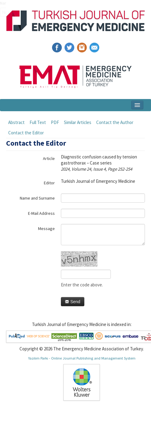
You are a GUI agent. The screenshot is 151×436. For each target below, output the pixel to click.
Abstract (16, 122)
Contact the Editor (26, 133)
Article (49, 158)
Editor (49, 183)
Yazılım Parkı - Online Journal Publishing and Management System (81, 358)
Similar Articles (77, 122)
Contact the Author (114, 122)
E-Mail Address (41, 213)
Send (72, 301)
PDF (55, 122)
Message (46, 228)
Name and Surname (37, 198)
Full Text (38, 122)
